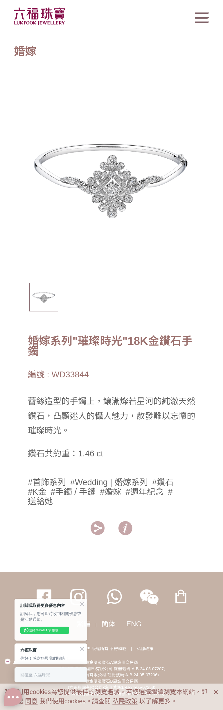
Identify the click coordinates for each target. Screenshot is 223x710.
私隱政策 (145, 648)
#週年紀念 (144, 491)
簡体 (109, 624)
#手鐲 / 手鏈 (73, 491)
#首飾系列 (47, 482)
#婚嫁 (110, 491)
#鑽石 (163, 482)
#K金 (37, 491)
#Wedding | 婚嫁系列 (109, 482)
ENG (133, 624)
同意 (31, 701)
